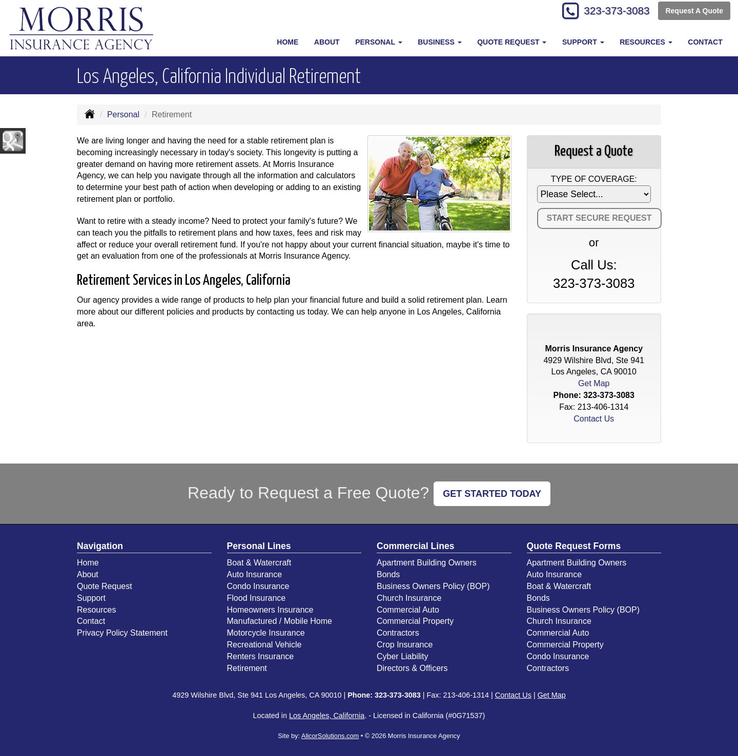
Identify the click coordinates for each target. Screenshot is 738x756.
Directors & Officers (412, 668)
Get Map (593, 383)
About (327, 42)
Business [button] (439, 42)
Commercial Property (415, 621)
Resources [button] (646, 42)
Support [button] (583, 42)
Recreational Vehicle (264, 644)
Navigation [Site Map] (100, 546)
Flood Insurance (256, 598)
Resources (96, 609)
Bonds (388, 574)
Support (91, 598)
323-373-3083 (612, 11)
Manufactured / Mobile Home (279, 621)
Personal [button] (378, 42)
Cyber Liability (402, 656)
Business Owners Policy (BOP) (433, 586)
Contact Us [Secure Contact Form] (593, 418)
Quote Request (104, 586)
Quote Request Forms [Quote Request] (574, 546)
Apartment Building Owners (427, 562)
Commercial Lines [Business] (416, 546)
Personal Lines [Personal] (259, 546)
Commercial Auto (408, 609)
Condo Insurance (258, 586)
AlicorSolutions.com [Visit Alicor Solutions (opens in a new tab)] (330, 736)
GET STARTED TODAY (492, 494)
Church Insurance (409, 598)
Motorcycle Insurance (266, 632)
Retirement (247, 668)
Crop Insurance (405, 644)
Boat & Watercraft (259, 562)
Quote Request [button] (511, 42)
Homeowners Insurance (270, 609)
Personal (123, 114)
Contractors (398, 632)
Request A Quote (694, 11)
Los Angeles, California (326, 715)
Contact (705, 42)
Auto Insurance (254, 574)
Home (287, 42)
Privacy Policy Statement (122, 632)
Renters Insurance (260, 656)
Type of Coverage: (594, 179)
